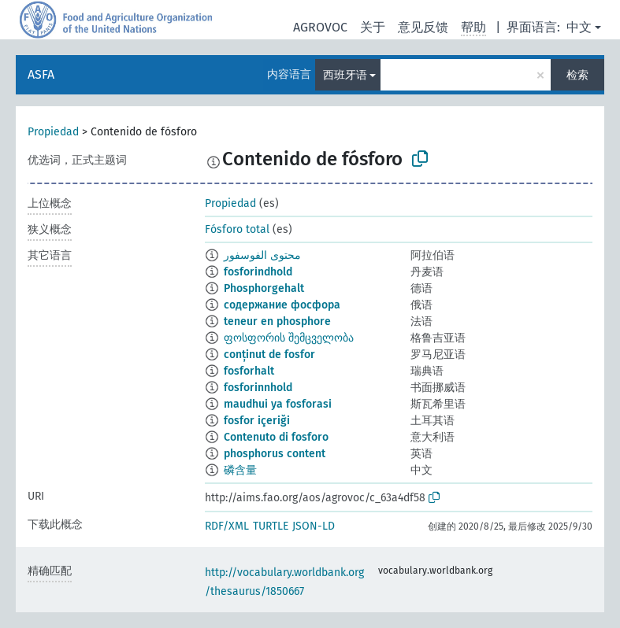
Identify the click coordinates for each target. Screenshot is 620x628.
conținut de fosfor (269, 354)
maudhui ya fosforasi (278, 404)
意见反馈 (423, 27)
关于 (372, 27)
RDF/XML (227, 526)
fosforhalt (249, 371)
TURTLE (270, 526)
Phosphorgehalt (264, 288)
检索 (577, 75)
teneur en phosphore (277, 321)
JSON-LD (313, 526)
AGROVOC (320, 27)
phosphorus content (274, 453)
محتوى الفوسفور (262, 255)
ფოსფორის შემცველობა (289, 338)
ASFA (41, 74)
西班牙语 (345, 75)
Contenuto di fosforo (276, 437)
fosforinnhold (258, 387)
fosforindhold (258, 272)
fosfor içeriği (257, 420)
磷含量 (240, 470)
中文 (579, 27)
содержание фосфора (282, 305)
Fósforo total (237, 229)
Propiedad (53, 132)
